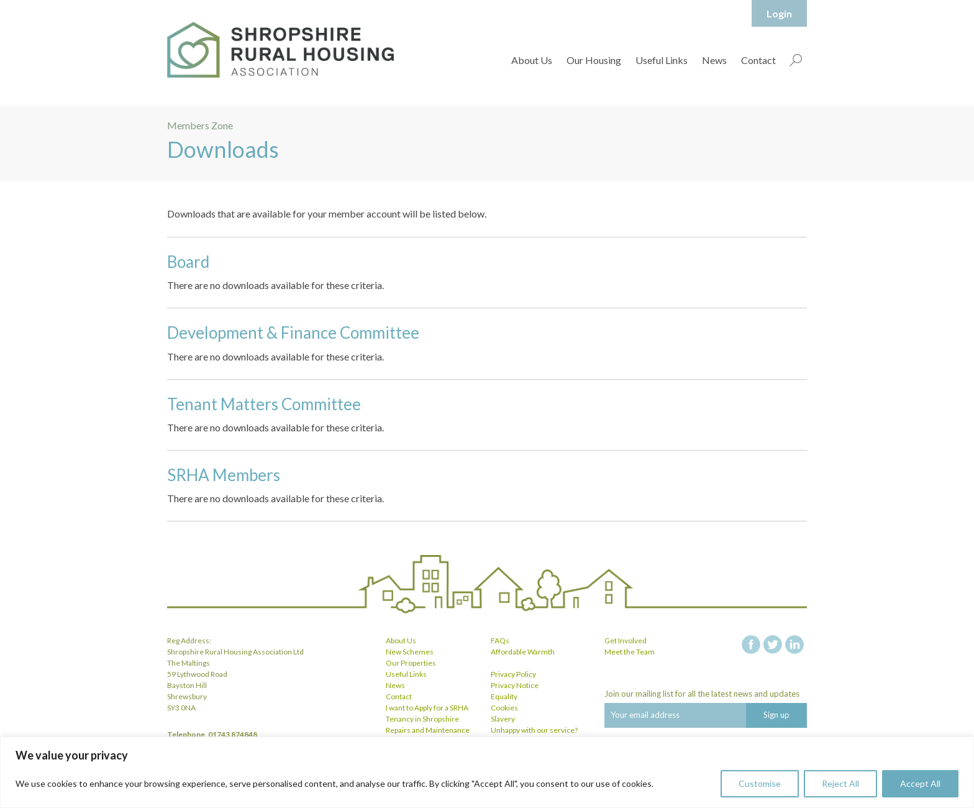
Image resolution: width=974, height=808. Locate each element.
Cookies (504, 707)
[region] (487, 772)
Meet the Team (629, 651)
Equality (504, 696)
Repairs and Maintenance (428, 730)
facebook (751, 644)
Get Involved (625, 640)
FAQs (500, 640)
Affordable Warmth (523, 651)
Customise (760, 783)
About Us (531, 60)
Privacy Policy (513, 674)
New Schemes (410, 651)
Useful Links (661, 60)
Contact (758, 60)
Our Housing (594, 60)
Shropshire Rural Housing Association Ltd (280, 50)
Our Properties (411, 663)
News (714, 60)
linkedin (794, 644)
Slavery (503, 718)
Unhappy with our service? (534, 730)
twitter (772, 644)
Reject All (840, 783)
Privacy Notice (515, 685)
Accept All (920, 783)
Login (779, 13)
